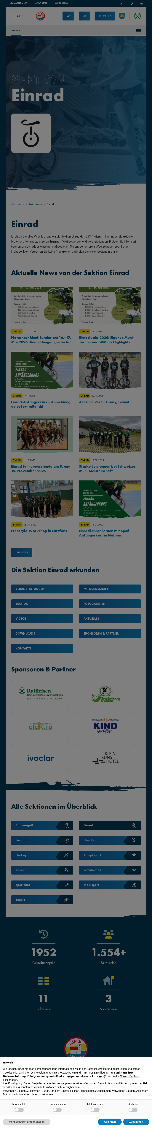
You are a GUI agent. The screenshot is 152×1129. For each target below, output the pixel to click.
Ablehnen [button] (110, 1121)
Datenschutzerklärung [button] (99, 1068)
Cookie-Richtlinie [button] (130, 1076)
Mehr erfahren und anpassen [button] (26, 1121)
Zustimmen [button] (136, 1121)
